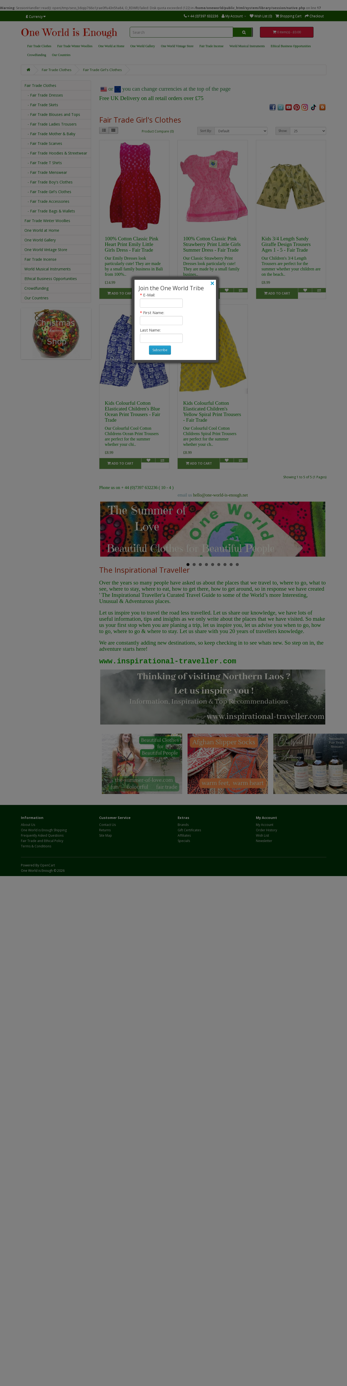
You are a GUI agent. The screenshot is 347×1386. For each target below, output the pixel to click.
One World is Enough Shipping (44, 830)
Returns (105, 830)
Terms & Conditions (36, 846)
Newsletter (264, 841)
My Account (264, 824)
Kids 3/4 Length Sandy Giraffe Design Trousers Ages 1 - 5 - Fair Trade (286, 244)
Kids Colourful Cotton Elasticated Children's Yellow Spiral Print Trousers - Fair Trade (212, 411)
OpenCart (47, 865)
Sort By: (206, 130)
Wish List (262, 835)
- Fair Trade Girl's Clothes (47, 191)
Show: (282, 130)
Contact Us (107, 824)
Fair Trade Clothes (39, 46)
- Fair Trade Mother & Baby (49, 133)
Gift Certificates (189, 830)
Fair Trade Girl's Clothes (102, 69)
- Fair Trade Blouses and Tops (52, 114)
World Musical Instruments (247, 46)
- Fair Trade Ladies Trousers (50, 124)
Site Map (105, 835)
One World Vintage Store (177, 46)
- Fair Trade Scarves (43, 143)
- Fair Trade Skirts (41, 104)
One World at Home (111, 46)
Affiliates (184, 835)
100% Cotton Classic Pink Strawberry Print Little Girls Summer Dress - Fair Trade (212, 244)
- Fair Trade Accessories (46, 201)
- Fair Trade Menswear (45, 172)
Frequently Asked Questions (42, 835)
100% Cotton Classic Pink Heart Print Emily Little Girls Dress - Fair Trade (131, 244)
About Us (28, 824)
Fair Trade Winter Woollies (74, 46)
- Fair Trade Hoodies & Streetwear (55, 153)
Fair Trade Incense (211, 46)
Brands (183, 824)
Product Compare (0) (158, 131)
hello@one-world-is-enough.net (220, 495)
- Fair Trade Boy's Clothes (48, 182)
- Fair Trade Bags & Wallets (49, 211)
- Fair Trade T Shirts (43, 162)
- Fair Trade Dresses (43, 95)
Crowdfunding (36, 55)
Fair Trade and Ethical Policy (42, 841)
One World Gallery (142, 46)
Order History (266, 830)
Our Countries (61, 55)
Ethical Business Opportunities (291, 46)
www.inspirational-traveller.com (167, 661)
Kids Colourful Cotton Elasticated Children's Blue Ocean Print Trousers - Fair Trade (132, 411)
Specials (184, 841)
